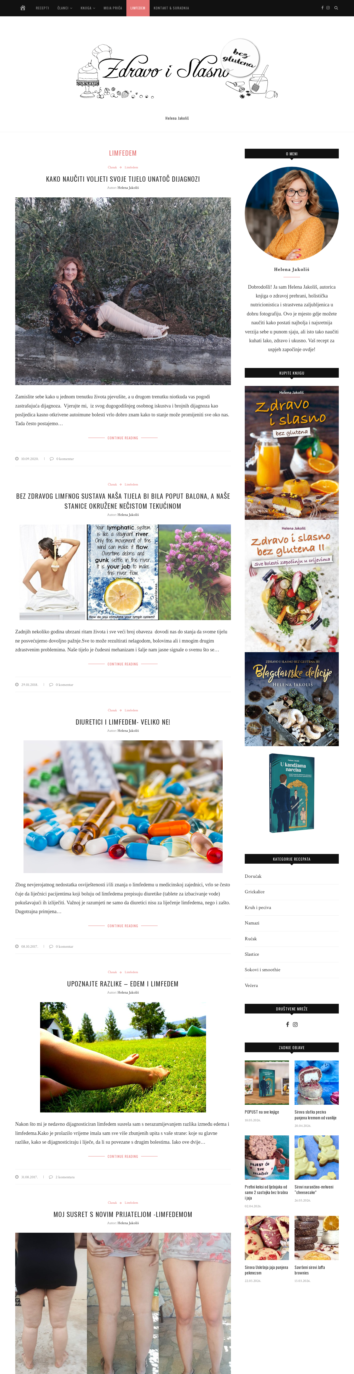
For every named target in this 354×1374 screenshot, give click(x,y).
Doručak (253, 876)
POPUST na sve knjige (260, 1112)
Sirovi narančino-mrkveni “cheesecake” (312, 1189)
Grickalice (255, 892)
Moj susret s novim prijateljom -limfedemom (122, 1211)
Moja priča (113, 8)
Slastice (252, 954)
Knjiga (86, 8)
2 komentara (62, 1174)
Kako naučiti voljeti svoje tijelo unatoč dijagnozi (123, 179)
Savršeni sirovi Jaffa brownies (315, 1266)
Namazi (252, 923)
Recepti (42, 8)
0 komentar (62, 458)
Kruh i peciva (258, 907)
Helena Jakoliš (128, 187)
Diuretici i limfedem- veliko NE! (123, 720)
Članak (112, 168)
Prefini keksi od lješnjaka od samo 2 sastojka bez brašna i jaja (266, 1192)
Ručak (251, 939)
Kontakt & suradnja (171, 8)
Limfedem (138, 8)
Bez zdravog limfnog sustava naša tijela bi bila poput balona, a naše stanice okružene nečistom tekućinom (123, 500)
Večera (251, 985)
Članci (63, 8)
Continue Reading (123, 437)
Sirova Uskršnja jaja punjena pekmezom (265, 1269)
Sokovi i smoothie (262, 969)
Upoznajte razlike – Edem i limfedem (123, 981)
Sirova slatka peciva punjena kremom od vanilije (315, 1114)
